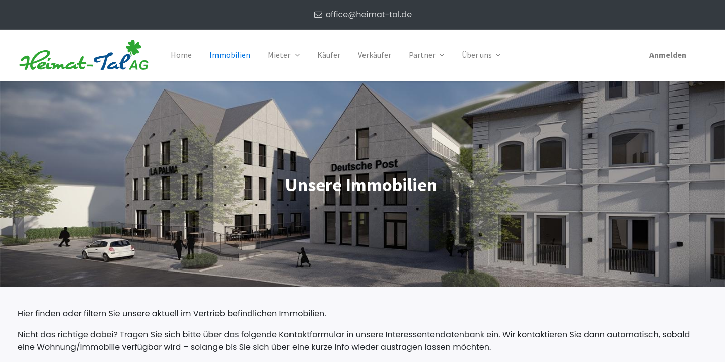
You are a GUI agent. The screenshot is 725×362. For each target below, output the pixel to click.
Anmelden (667, 55)
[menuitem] (181, 55)
